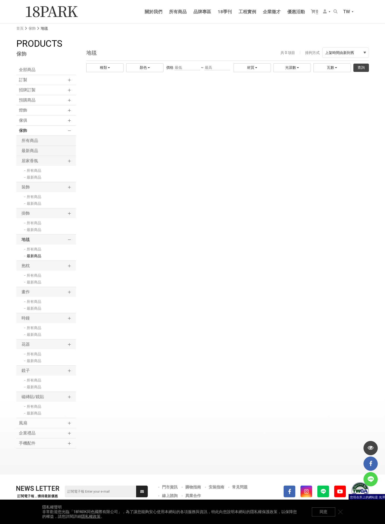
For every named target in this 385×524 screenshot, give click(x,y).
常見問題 (240, 487)
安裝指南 (216, 487)
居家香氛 (30, 160)
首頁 (20, 28)
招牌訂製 (27, 89)
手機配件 (27, 443)
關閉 (340, 511)
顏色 (145, 67)
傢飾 (32, 28)
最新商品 (30, 150)
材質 (252, 67)
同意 (323, 511)
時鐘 (26, 318)
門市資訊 (170, 487)
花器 (26, 344)
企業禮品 (27, 433)
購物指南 (193, 487)
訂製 (23, 79)
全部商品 (27, 69)
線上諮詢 (170, 495)
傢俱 (23, 120)
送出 (142, 491)
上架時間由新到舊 (345, 53)
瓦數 (332, 67)
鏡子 (26, 370)
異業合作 (193, 495)
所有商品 (30, 140)
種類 (105, 67)
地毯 (26, 239)
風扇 (23, 422)
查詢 (361, 67)
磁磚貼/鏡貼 (33, 396)
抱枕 (26, 265)
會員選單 (325, 11)
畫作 (26, 291)
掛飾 (26, 213)
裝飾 (26, 187)
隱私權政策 (91, 516)
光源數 (292, 67)
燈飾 (23, 110)
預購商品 (27, 100)
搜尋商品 (335, 11)
